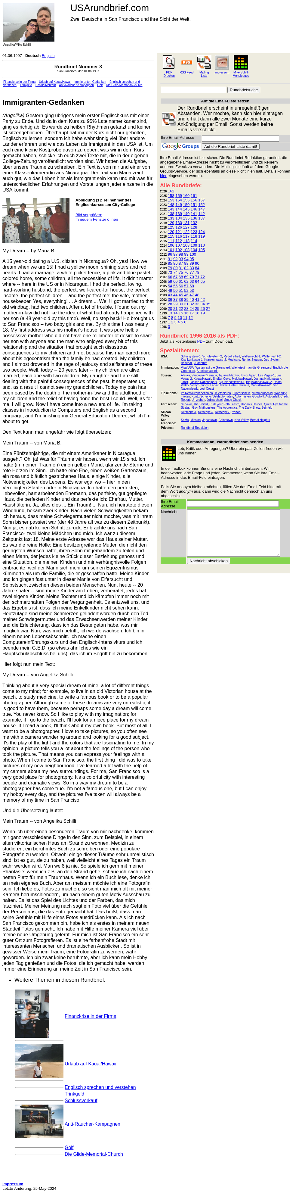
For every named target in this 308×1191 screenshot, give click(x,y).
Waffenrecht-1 (251, 356)
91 (170, 259)
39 (186, 299)
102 (178, 250)
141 (194, 213)
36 (170, 299)
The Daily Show (249, 407)
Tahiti (184, 382)
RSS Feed (186, 72)
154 (178, 200)
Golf (100, 85)
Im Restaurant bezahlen (197, 393)
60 (175, 281)
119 (201, 236)
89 (191, 263)
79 (170, 268)
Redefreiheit (232, 356)
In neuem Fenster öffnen (96, 219)
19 (202, 313)
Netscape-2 (205, 412)
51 (181, 290)
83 (191, 268)
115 (171, 236)
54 (170, 286)
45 (181, 295)
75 (181, 272)
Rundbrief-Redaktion (194, 427)
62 (186, 281)
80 (175, 268)
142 (201, 213)
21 (175, 308)
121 (178, 231)
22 (181, 308)
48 (197, 295)
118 (194, 236)
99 (186, 254)
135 (186, 218)
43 (170, 295)
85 (170, 263)
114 (194, 241)
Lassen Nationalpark (203, 382)
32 (191, 304)
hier (163, 175)
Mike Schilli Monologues (241, 74)
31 (186, 304)
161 (194, 195)
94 (186, 259)
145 (186, 209)
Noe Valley (241, 420)
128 (194, 227)
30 (181, 304)
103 (186, 250)
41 (197, 299)
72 (202, 277)
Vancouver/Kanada (204, 375)
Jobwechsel (215, 399)
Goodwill (258, 396)
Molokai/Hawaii (242, 378)
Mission (195, 420)
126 (178, 227)
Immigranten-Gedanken (90, 81)
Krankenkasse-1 (191, 359)
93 (181, 259)
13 (170, 313)
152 (201, 204)
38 (181, 299)
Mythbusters (207, 407)
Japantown (209, 420)
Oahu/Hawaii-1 (239, 385)
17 (191, 313)
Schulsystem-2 (212, 356)
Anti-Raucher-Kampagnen (76, 85)
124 (201, 231)
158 (171, 195)
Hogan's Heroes (251, 404)
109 (194, 245)
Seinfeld (266, 407)
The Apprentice (227, 407)
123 (194, 231)
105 (201, 250)
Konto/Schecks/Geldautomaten (212, 396)
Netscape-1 (188, 412)
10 (179, 317)
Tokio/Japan (248, 375)
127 (186, 227)
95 (191, 259)
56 (181, 286)
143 (171, 209)
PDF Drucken (169, 74)
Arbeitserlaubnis (207, 371)
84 (197, 268)
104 (194, 250)
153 (171, 200)
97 (175, 254)
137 (201, 218)
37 (175, 299)
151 (194, 204)
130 (178, 222)
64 (197, 281)
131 (186, 222)
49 (170, 290)
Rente (246, 359)
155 (186, 200)
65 (202, 281)
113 (186, 241)
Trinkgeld (26, 85)
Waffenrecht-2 (271, 356)
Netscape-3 (222, 412)
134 (178, 218)
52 (186, 290)
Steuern (256, 359)
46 (186, 295)
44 (175, 295)
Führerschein (241, 393)
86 (175, 263)
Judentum (200, 363)
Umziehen (198, 399)
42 (202, 299)
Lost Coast (206, 388)
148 (171, 204)
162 (171, 191)
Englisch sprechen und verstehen (100, 1087)
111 (171, 241)
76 (186, 272)
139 (178, 213)
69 (186, 277)
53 (191, 290)
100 (192, 254)
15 (181, 313)
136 (194, 218)
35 (208, 304)
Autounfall (272, 396)
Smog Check (232, 399)
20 (170, 308)
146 (194, 209)
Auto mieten (243, 396)
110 (201, 245)
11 (185, 317)
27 (208, 308)
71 (197, 277)
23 (186, 308)
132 (194, 222)
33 (197, 304)
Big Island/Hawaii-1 (232, 382)
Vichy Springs (199, 385)
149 (178, 204)
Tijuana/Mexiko (229, 375)
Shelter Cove (221, 378)
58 (191, 286)
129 (171, 222)
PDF (201, 341)
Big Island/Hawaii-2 (259, 382)
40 (191, 299)
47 (191, 295)
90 (197, 263)
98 (181, 254)
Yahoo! (236, 412)
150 (186, 204)
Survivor (186, 404)
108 (186, 245)
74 (175, 272)
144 (178, 209)
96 (170, 254)
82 (186, 268)
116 (178, 236)
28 (170, 304)
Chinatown (226, 420)
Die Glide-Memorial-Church (124, 85)
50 (175, 290)
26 (202, 308)
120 (171, 231)
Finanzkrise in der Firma (19, 81)
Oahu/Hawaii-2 (261, 385)
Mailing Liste (204, 74)
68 (181, 277)
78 (197, 272)
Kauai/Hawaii (202, 378)
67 (175, 277)
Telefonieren (222, 393)
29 (175, 304)
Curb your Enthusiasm (224, 404)
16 (186, 313)
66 (170, 277)
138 (171, 213)
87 (181, 263)
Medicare (234, 359)
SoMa (185, 420)
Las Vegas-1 (266, 375)
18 (197, 313)
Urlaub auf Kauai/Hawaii (55, 81)
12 (191, 317)
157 (201, 200)
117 (186, 236)
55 (175, 286)
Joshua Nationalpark (267, 378)
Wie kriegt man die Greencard (252, 367)
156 (194, 200)
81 (181, 268)
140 (186, 213)
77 (191, 272)
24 (191, 308)
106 (171, 245)
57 (186, 286)
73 (170, 272)
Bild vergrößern (88, 215)
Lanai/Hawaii (218, 385)
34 (202, 304)
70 (191, 277)
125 (171, 227)
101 (171, 250)
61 (181, 281)
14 (175, 313)
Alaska (185, 375)
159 (178, 195)
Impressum (221, 72)
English (48, 55)
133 (171, 218)
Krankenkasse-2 (215, 359)
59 (170, 281)
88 (186, 263)
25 (197, 308)
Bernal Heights (260, 420)
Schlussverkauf (45, 85)
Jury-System (272, 359)
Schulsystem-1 (191, 356)
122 (186, 231)
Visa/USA (187, 367)
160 (186, 195)
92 (175, 259)
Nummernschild (262, 393)
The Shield (200, 404)
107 (178, 245)
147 (201, 209)
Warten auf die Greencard (213, 367)
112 (178, 241)
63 (191, 281)
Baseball (186, 363)
